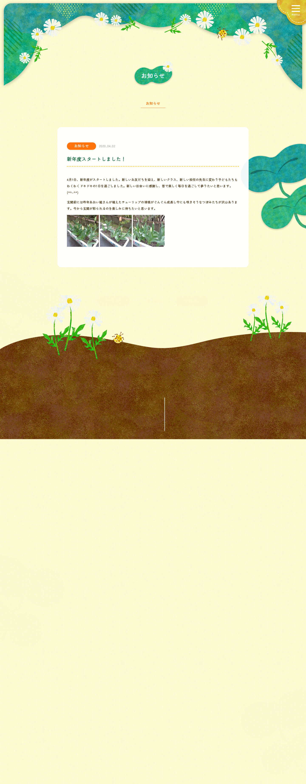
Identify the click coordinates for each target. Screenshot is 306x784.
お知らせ (153, 105)
